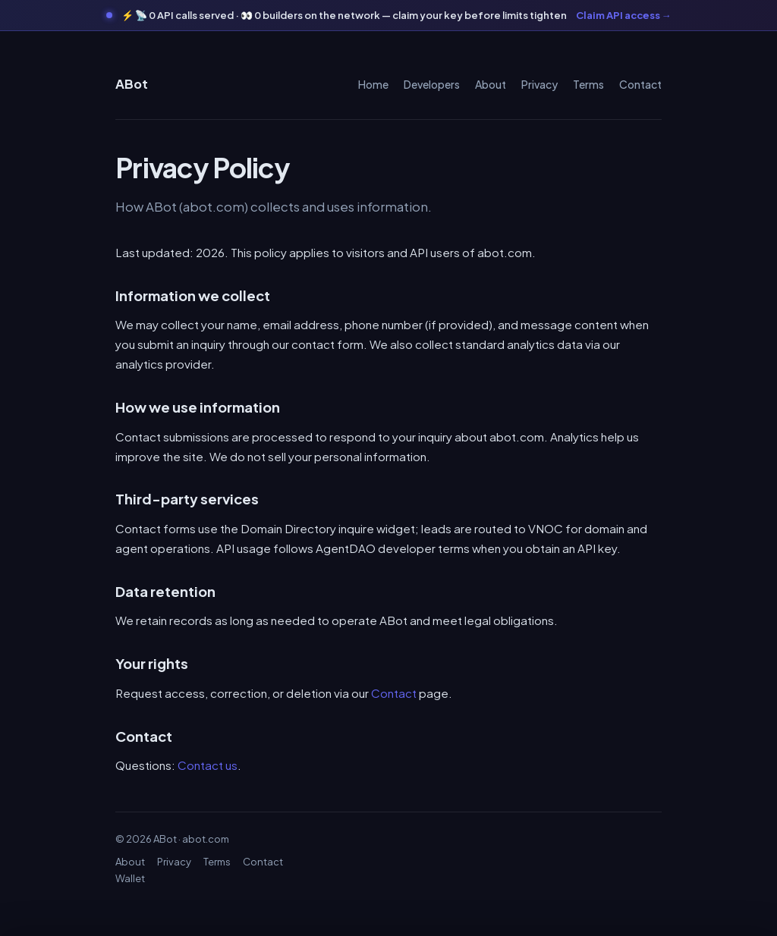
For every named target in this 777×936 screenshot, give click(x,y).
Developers (432, 84)
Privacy (539, 84)
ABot (131, 84)
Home (373, 84)
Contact (640, 84)
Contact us (208, 765)
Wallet (130, 878)
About (490, 84)
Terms (588, 84)
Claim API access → (624, 15)
